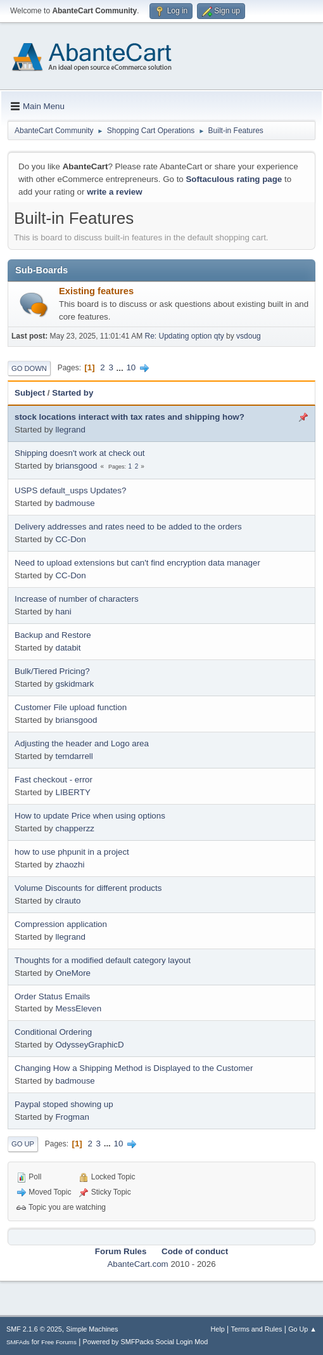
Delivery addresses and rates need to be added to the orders (128, 526)
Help (218, 1329)
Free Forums (59, 1342)
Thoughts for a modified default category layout (103, 960)
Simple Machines (92, 1329)
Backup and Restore (53, 635)
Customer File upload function (71, 707)
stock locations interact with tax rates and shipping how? (129, 417)
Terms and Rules (256, 1329)
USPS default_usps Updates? (70, 490)
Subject (30, 393)
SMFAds (18, 1342)
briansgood (76, 465)
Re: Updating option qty (184, 336)
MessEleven (78, 1008)
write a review (114, 192)
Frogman (72, 1117)
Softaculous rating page (234, 179)
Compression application (61, 924)
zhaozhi (69, 864)
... (121, 367)
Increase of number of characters (77, 599)
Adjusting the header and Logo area (82, 743)
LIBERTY (72, 792)
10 (131, 367)
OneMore (73, 973)
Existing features (96, 291)
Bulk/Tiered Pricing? (52, 671)
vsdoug (248, 336)
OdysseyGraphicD (89, 1044)
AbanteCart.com (137, 1264)
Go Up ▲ (302, 1329)
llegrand (70, 429)
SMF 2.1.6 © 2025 (34, 1329)
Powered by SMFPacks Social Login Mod (145, 1341)
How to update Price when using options (90, 815)
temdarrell (73, 756)
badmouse (74, 503)
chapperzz (74, 828)
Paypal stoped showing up (64, 1104)
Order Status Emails (52, 996)
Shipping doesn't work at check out (80, 453)
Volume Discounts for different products (88, 888)
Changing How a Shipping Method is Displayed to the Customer (134, 1068)
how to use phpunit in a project (72, 852)
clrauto (67, 900)
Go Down (29, 368)
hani (63, 611)
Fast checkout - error (53, 779)
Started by (72, 393)
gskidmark (74, 684)
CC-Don (70, 539)
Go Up (22, 1144)
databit (67, 647)
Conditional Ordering (53, 1032)
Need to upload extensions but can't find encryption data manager (137, 562)
